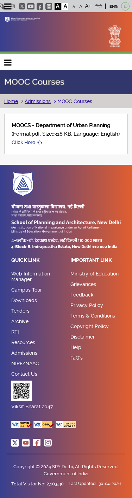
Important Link (91, 260)
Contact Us (24, 374)
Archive (20, 321)
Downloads (24, 300)
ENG (113, 6)
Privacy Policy (86, 305)
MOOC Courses (74, 101)
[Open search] (125, 6)
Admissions (38, 101)
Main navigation (8, 61)
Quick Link (25, 260)
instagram (48, 6)
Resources (23, 342)
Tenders (20, 311)
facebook (40, 6)
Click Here (23, 142)
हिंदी (98, 6)
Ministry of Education (94, 274)
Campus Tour (26, 290)
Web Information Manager (30, 276)
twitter (22, 6)
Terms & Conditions (92, 316)
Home (11, 101)
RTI (15, 332)
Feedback (82, 295)
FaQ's (76, 358)
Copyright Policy (89, 326)
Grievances (83, 284)
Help (75, 347)
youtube (30, 6)
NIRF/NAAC (25, 363)
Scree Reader (12, 6)
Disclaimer (82, 337)
